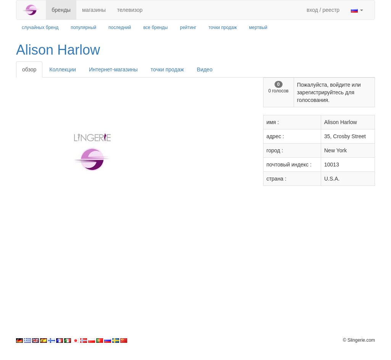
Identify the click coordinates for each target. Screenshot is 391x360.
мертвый (258, 27)
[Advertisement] (195, 283)
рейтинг (188, 27)
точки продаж (222, 27)
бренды (61, 10)
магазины (94, 10)
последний (119, 27)
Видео (205, 69)
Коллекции (62, 69)
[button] (357, 9)
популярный (83, 27)
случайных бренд (40, 27)
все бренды (155, 27)
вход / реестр (323, 10)
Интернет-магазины (113, 69)
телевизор (130, 10)
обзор (29, 69)
